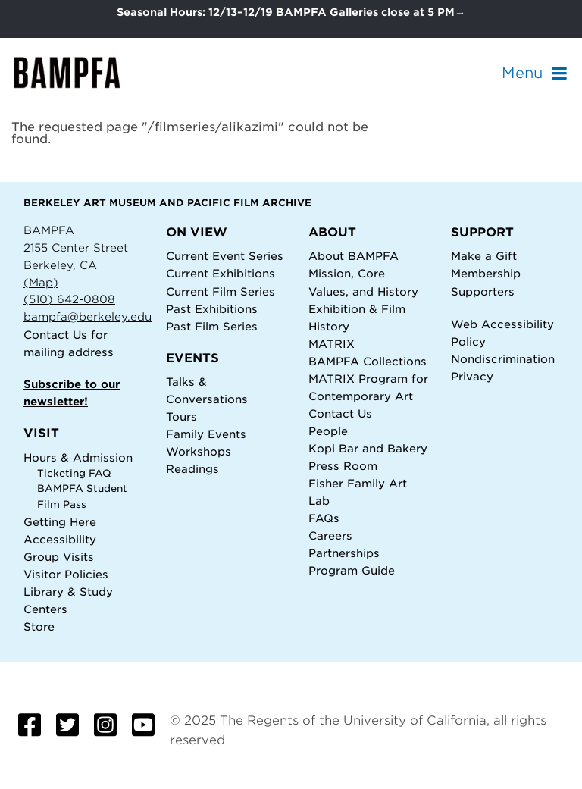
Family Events (206, 433)
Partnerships (344, 552)
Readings (192, 468)
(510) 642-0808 (69, 299)
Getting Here (59, 521)
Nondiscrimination (503, 358)
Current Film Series (220, 291)
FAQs (324, 518)
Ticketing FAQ (74, 473)
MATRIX (331, 343)
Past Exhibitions (212, 308)
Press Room (342, 465)
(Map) (40, 282)
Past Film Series (212, 326)
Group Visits (58, 556)
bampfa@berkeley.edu (87, 316)
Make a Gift (484, 255)
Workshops (198, 451)
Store (39, 626)
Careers (330, 535)
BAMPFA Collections (367, 361)
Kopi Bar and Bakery (367, 448)
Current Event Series (224, 255)
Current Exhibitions (220, 273)
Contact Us (55, 334)
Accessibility (59, 539)
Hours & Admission (78, 457)
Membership (486, 273)
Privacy (472, 376)
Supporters (483, 291)
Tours (181, 416)
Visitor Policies (65, 574)
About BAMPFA (353, 255)
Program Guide (351, 570)
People (328, 430)
